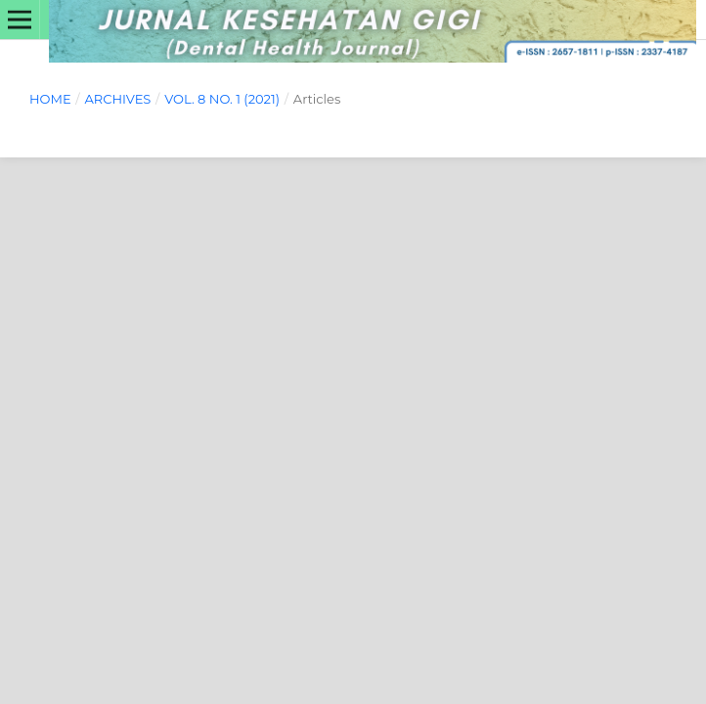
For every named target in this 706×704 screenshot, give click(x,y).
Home (50, 99)
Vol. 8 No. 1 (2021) (222, 99)
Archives (117, 99)
